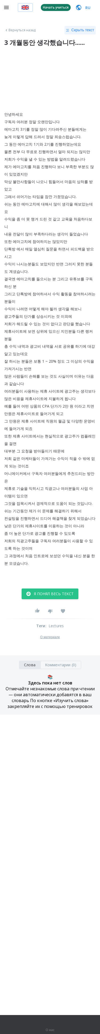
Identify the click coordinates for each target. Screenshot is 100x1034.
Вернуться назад (20, 30)
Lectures (56, 625)
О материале (50, 637)
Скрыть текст (80, 30)
